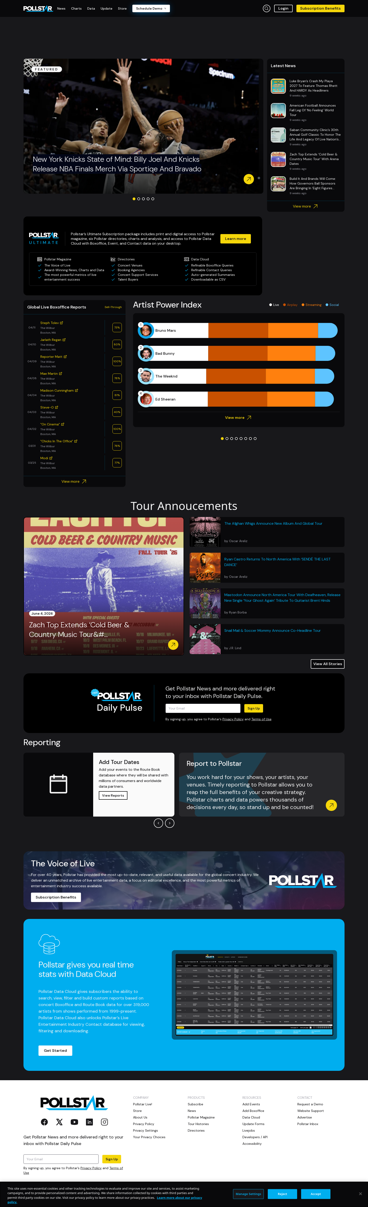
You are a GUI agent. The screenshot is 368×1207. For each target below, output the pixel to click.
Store (137, 1111)
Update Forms (253, 1124)
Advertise (304, 1117)
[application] (239, 365)
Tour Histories (198, 1124)
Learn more (235, 238)
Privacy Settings (145, 1130)
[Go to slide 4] (148, 198)
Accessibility (252, 1143)
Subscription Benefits (320, 8)
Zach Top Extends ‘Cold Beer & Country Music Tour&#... (79, 630)
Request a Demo (310, 1104)
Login (283, 8)
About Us (140, 1117)
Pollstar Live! (142, 1104)
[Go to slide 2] (138, 198)
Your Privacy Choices (149, 1137)
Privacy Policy (233, 719)
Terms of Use (261, 719)
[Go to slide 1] (134, 198)
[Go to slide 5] (152, 198)
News (192, 1111)
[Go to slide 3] (143, 198)
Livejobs (248, 1130)
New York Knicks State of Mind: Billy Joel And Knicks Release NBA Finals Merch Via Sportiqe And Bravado (117, 164)
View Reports (113, 795)
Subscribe (195, 1104)
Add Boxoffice (253, 1111)
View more (306, 206)
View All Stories (327, 663)
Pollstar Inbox (307, 1124)
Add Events (251, 1104)
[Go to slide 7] (250, 438)
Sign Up (254, 708)
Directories (196, 1130)
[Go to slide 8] (255, 438)
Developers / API (255, 1137)
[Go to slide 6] (245, 438)
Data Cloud (251, 1117)
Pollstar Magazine (201, 1117)
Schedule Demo (151, 8)
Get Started (55, 1050)
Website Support (310, 1111)
